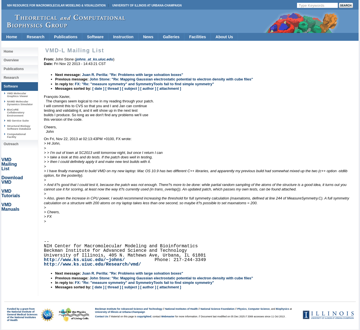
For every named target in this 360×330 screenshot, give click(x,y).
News (148, 37)
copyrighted (144, 316)
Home (11, 37)
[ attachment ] (169, 88)
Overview (11, 60)
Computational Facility (16, 135)
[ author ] (148, 88)
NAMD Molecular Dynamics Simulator (20, 103)
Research (35, 37)
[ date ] (98, 88)
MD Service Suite (18, 120)
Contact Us (101, 316)
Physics (242, 308)
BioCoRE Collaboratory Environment (15, 112)
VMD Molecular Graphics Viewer (17, 95)
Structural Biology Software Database (19, 127)
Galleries (171, 37)
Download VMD (12, 180)
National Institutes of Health (181, 308)
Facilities (197, 37)
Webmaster (167, 316)
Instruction (123, 37)
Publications (65, 37)
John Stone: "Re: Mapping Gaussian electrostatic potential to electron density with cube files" (171, 79)
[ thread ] (113, 88)
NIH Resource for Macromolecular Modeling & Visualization (56, 5)
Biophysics (282, 308)
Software (95, 37)
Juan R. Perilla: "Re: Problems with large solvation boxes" (132, 75)
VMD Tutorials (10, 193)
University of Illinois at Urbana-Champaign (147, 5)
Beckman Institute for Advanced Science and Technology (128, 308)
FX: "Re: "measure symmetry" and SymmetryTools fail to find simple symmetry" (144, 84)
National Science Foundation (218, 308)
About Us (224, 37)
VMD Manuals (10, 207)
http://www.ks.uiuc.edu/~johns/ (84, 260)
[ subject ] (130, 88)
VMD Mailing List (9, 164)
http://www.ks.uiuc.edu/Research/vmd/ (92, 264)
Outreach (11, 144)
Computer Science (259, 308)
